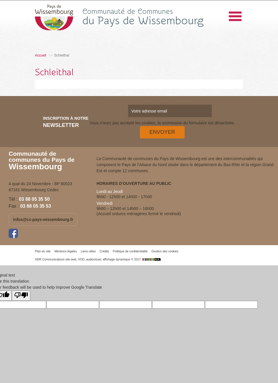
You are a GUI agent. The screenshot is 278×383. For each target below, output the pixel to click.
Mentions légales (65, 251)
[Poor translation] (21, 295)
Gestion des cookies (164, 251)
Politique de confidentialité (130, 251)
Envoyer (162, 132)
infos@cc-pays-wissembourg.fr (43, 219)
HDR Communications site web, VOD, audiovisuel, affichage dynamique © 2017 (98, 259)
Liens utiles (88, 251)
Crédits (104, 251)
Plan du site (43, 251)
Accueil (40, 55)
